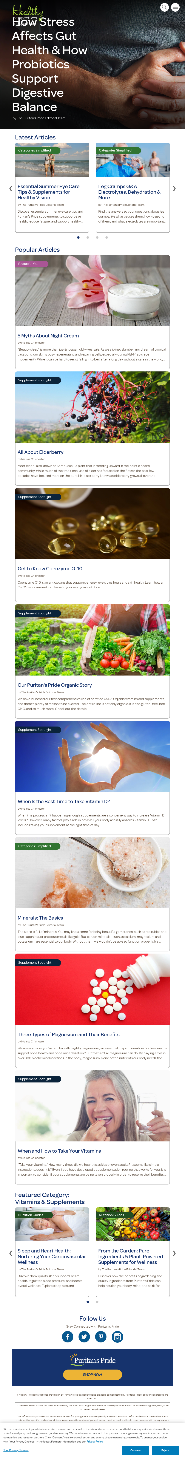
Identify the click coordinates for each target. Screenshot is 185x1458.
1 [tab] (78, 236)
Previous (11, 188)
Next (174, 188)
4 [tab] (107, 236)
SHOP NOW (92, 1374)
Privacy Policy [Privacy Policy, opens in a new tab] (95, 1453)
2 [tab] (88, 236)
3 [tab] (97, 236)
